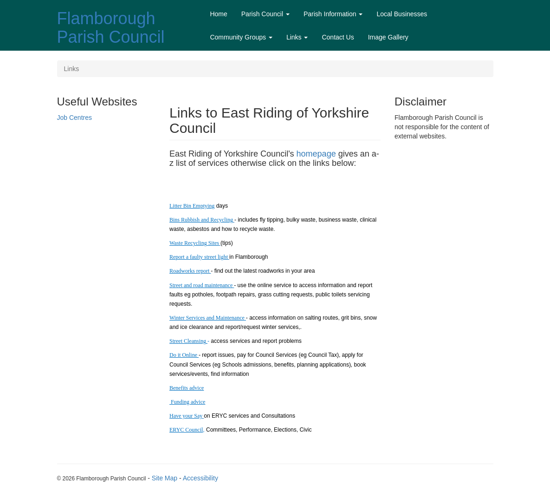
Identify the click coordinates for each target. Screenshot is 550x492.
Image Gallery (388, 37)
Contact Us (338, 37)
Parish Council (265, 14)
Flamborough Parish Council (111, 27)
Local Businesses (401, 14)
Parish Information (333, 14)
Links (297, 37)
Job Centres (74, 117)
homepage (316, 153)
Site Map (164, 478)
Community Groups (241, 37)
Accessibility (200, 478)
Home (218, 14)
